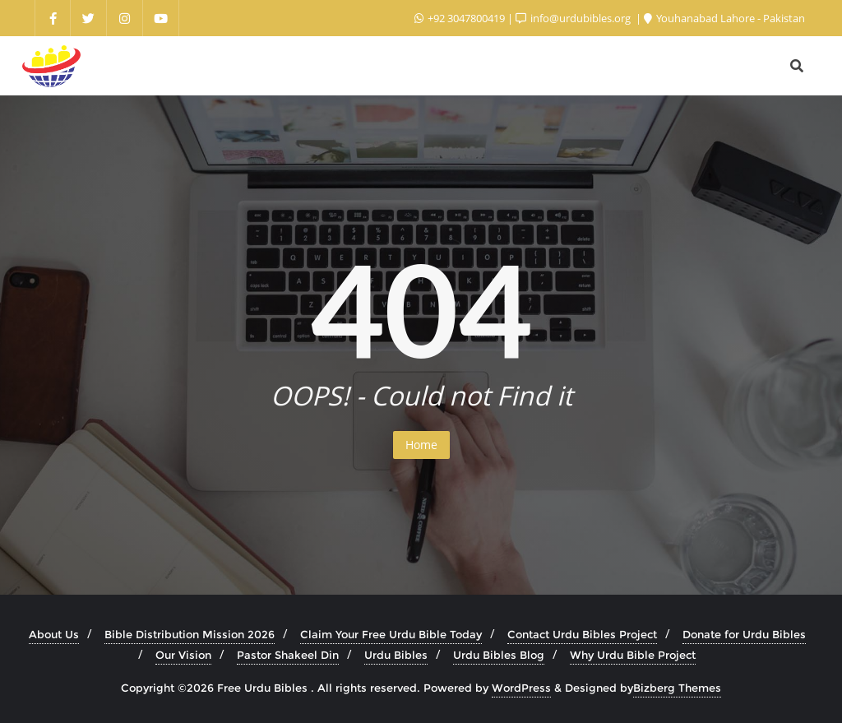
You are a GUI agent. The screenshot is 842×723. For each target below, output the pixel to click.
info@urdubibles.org (574, 18)
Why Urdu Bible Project (633, 654)
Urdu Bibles (396, 654)
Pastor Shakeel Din (288, 654)
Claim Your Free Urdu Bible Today (391, 634)
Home (421, 444)
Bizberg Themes (677, 687)
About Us (54, 634)
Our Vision (183, 654)
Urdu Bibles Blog (498, 654)
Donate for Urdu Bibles (744, 634)
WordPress (521, 687)
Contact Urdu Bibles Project (582, 634)
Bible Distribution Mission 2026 (189, 634)
